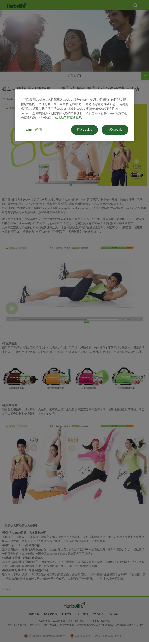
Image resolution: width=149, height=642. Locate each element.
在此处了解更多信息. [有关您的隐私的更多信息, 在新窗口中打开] (69, 117)
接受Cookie (114, 129)
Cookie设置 (34, 130)
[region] (74, 115)
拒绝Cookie (84, 129)
